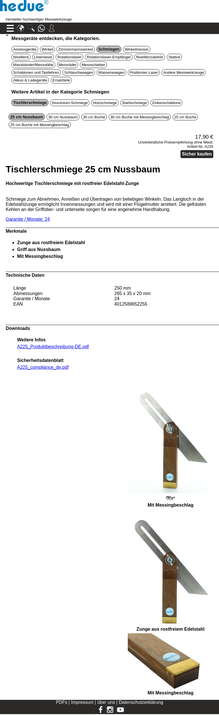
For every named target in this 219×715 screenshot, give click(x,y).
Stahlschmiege (134, 103)
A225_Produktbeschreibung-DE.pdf (53, 346)
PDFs (61, 702)
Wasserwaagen (111, 72)
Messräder (68, 65)
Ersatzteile (61, 80)
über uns (106, 702)
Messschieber (93, 65)
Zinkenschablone (166, 103)
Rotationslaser (69, 57)
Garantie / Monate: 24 (28, 219)
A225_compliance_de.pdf (43, 367)
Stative (174, 57)
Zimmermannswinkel (75, 49)
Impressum (82, 702)
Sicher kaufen (197, 154)
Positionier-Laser (143, 72)
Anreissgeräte (24, 49)
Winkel (47, 49)
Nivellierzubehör (149, 57)
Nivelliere (21, 57)
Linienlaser (43, 57)
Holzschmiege (105, 103)
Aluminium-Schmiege (70, 103)
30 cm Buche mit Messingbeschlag (139, 117)
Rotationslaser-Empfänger (109, 57)
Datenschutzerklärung (141, 702)
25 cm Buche (185, 117)
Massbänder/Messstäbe (33, 65)
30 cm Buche (94, 117)
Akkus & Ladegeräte (30, 80)
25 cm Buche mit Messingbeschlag (39, 125)
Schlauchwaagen (78, 72)
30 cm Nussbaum (63, 117)
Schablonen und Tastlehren (36, 72)
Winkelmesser (137, 49)
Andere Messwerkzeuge (183, 72)
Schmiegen (108, 49)
